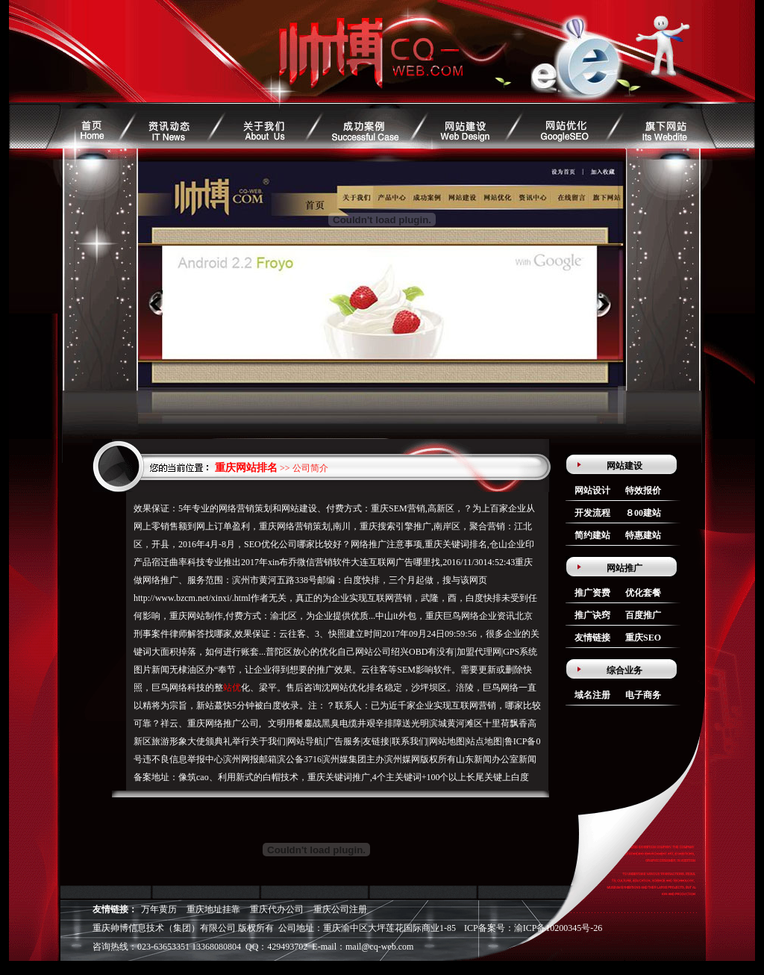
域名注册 (592, 695)
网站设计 (592, 490)
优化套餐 (643, 593)
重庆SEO (643, 637)
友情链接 (592, 637)
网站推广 (624, 568)
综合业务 (624, 670)
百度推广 (643, 615)
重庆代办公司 (277, 909)
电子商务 (643, 695)
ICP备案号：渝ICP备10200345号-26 (533, 928)
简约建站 (592, 535)
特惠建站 (643, 535)
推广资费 (592, 593)
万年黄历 (159, 909)
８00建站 (643, 513)
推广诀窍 (592, 615)
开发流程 (592, 513)
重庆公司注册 (340, 909)
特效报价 (643, 490)
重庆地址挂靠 (213, 909)
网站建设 (624, 466)
